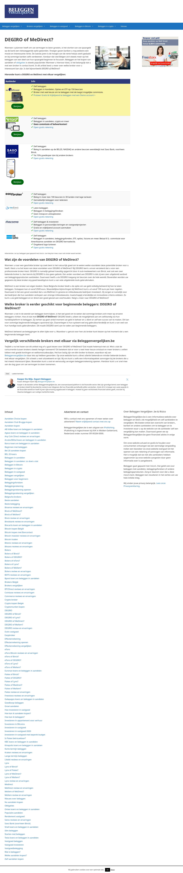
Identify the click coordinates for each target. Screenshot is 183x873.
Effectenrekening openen (16, 642)
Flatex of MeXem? (13, 688)
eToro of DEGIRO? (13, 660)
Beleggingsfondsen (14, 482)
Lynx (7, 763)
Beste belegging (12, 504)
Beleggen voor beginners (16, 479)
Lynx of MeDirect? (13, 773)
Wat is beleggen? (12, 852)
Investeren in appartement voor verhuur (23, 720)
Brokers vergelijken (37, 26)
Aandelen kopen (12, 425)
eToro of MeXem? (13, 667)
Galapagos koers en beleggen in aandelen (24, 699)
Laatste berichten (18, 374)
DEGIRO (8, 610)
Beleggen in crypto (108, 26)
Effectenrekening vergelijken (18, 646)
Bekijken (17, 106)
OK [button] (107, 870)
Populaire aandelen (14, 812)
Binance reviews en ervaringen (19, 507)
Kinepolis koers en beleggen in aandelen (23, 745)
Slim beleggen (11, 830)
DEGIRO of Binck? (13, 614)
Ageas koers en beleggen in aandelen (22, 432)
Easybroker (10, 635)
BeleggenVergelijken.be (46, 381)
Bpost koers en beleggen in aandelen (22, 578)
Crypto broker (11, 599)
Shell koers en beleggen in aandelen (21, 827)
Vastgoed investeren (14, 844)
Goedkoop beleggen (14, 702)
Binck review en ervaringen (17, 518)
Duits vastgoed (12, 631)
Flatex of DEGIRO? (13, 677)
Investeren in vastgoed (15, 727)
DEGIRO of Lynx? (12, 617)
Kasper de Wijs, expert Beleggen (34, 379)
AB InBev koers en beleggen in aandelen (23, 429)
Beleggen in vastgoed (61, 26)
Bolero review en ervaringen (18, 571)
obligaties (20, 62)
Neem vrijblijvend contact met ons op (93, 421)
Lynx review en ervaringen (17, 781)
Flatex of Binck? (12, 674)
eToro (7, 649)
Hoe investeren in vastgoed (17, 709)
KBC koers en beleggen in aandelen (21, 741)
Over (7, 374)
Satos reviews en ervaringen (18, 820)
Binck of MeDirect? (13, 511)
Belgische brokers (13, 496)
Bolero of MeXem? (13, 567)
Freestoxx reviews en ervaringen (20, 695)
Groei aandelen (12, 706)
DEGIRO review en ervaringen (18, 628)
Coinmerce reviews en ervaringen (20, 596)
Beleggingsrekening (14, 486)
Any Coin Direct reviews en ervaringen (22, 436)
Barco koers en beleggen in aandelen (22, 443)
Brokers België (11, 582)
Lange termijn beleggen (16, 756)
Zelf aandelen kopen (14, 859)
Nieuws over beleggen (15, 798)
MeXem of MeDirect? (14, 791)
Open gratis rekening (43, 127)
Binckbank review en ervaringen (19, 521)
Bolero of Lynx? (12, 564)
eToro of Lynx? (11, 663)
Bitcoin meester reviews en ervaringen (22, 535)
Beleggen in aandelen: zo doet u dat (21, 461)
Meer (113, 869)
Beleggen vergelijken (13, 26)
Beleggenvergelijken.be (16, 355)
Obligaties (9, 805)
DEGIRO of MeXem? (14, 624)
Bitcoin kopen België (14, 528)
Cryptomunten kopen (15, 606)
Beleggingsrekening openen (18, 489)
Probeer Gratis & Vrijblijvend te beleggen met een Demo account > (64, 95)
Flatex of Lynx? (11, 681)
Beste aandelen (12, 500)
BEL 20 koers (11, 454)
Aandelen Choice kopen (16, 418)
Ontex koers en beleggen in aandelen (22, 809)
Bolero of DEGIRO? (13, 557)
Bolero (8, 550)
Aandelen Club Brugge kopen (18, 422)
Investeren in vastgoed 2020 (18, 731)
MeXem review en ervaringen (18, 795)
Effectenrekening (13, 638)
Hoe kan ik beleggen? (15, 717)
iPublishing (109, 427)
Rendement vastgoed (15, 816)
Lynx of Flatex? (11, 770)
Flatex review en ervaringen (17, 692)
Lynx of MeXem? (12, 777)
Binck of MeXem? (13, 514)
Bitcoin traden (11, 539)
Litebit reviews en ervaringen (18, 759)
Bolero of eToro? (12, 560)
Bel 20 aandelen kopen (15, 450)
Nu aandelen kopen (14, 802)
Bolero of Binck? (12, 553)
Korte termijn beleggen (15, 748)
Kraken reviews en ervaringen (18, 752)
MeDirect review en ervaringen (19, 788)
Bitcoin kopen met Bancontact (19, 532)
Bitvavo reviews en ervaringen (19, 546)
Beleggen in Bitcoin (85, 26)
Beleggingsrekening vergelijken (19, 493)
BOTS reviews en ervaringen (18, 575)
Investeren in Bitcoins (15, 724)
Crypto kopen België (14, 603)
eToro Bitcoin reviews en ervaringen (21, 653)
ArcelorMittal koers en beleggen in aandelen (25, 440)
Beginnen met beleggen (16, 447)
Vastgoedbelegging (14, 848)
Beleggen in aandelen (15, 457)
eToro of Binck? (12, 656)
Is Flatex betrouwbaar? (15, 738)
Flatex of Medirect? (13, 685)
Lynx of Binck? (11, 766)
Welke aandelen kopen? (16, 855)
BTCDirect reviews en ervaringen (20, 589)
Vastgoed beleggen (14, 841)
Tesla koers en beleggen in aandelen (22, 837)
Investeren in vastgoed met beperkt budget (25, 734)
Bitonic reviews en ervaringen (18, 543)
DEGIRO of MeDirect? (14, 621)
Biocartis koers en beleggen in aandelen (23, 525)
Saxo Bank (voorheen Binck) (17, 823)
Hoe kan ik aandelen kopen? (18, 713)
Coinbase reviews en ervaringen (19, 592)
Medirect (9, 784)
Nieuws (124, 26)
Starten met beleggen (15, 834)
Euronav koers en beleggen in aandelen (23, 670)
